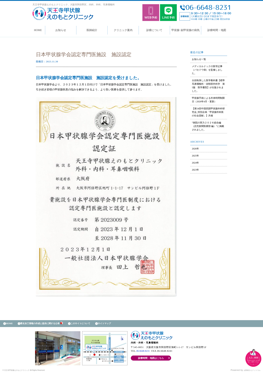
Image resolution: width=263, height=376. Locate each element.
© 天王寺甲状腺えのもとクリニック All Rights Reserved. (31, 372)
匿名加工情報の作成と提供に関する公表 (45, 324)
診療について (154, 30)
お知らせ (60, 30)
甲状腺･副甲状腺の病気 (185, 30)
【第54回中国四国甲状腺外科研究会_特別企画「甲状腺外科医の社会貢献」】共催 (208, 112)
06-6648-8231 (144, 352)
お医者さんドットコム (249, 372)
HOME (38, 30)
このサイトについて (91, 324)
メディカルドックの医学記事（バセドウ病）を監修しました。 (207, 70)
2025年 (195, 155)
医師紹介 (92, 30)
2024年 (195, 163)
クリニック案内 (123, 30)
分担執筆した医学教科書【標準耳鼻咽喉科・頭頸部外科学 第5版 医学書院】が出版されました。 (208, 85)
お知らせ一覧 (199, 59)
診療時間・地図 (216, 30)
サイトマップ (118, 324)
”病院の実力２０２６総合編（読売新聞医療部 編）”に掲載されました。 (208, 126)
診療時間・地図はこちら (151, 359)
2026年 (195, 148)
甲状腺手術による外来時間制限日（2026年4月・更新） (208, 100)
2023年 (195, 170)
